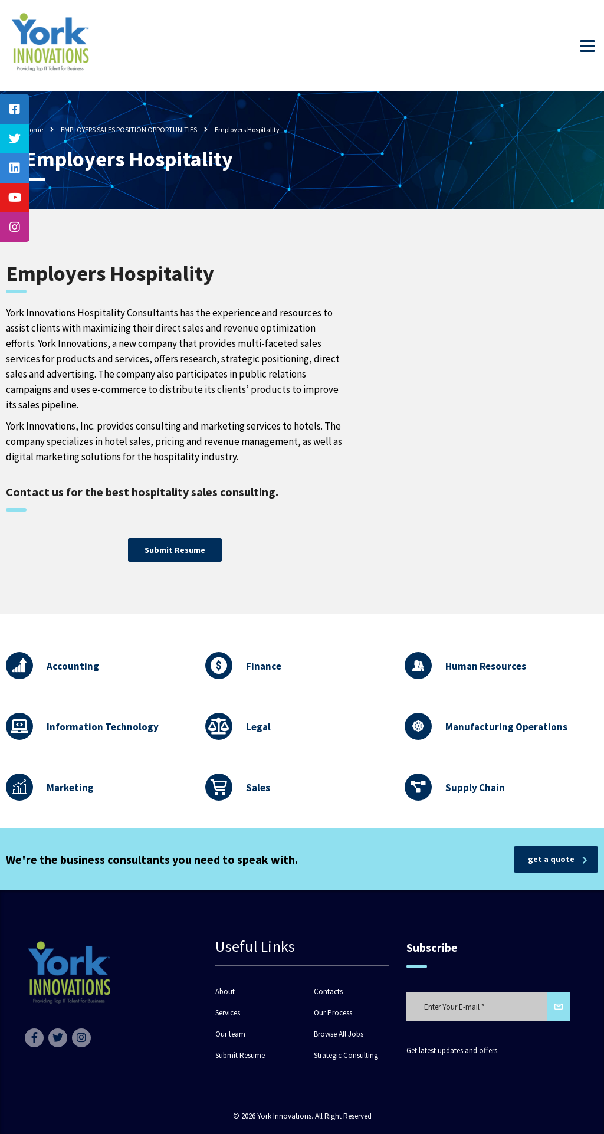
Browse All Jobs (338, 1034)
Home (34, 129)
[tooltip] (14, 109)
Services (227, 1013)
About (225, 992)
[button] (175, 550)
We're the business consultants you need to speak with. (152, 859)
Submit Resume (240, 1055)
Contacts (328, 992)
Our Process (333, 1013)
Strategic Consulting (346, 1055)
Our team (230, 1034)
